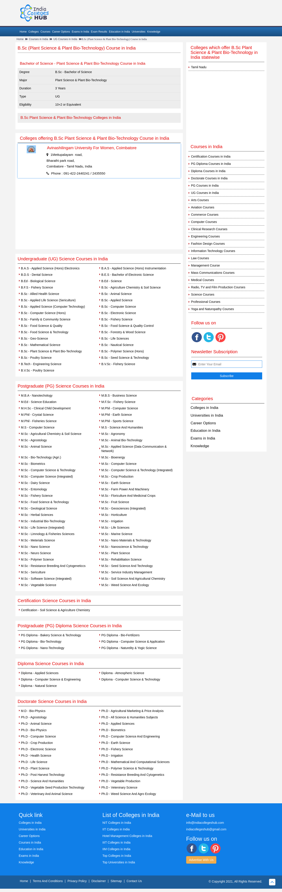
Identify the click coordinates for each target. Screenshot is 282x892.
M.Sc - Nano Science (35, 546)
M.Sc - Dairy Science (35, 483)
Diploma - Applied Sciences (39, 673)
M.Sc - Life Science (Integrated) (42, 527)
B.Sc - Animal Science (116, 294)
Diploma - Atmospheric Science (122, 673)
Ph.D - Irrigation (112, 755)
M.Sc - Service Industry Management (126, 572)
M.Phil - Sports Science (117, 421)
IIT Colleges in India (116, 829)
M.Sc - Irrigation (112, 521)
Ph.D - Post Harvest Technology (43, 774)
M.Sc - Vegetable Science (38, 585)
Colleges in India (204, 408)
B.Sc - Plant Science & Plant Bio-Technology (51, 351)
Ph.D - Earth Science (115, 743)
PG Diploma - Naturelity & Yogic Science (129, 648)
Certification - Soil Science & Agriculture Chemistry (55, 610)
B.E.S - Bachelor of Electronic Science (127, 274)
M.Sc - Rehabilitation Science (121, 559)
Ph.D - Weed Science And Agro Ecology (128, 794)
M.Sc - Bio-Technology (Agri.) (41, 457)
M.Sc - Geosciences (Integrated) (123, 508)
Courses (45, 31)
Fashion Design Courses (208, 243)
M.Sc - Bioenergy (113, 457)
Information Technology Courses (213, 251)
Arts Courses (200, 200)
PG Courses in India (205, 185)
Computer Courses (204, 222)
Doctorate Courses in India (209, 178)
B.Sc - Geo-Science (34, 338)
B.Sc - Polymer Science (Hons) (122, 351)
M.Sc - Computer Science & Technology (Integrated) (137, 470)
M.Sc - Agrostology (34, 440)
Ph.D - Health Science (36, 755)
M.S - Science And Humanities (122, 427)
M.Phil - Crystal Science (37, 414)
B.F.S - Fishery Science (37, 287)
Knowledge (153, 31)
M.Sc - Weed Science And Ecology (125, 585)
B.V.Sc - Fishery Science (118, 364)
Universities (138, 31)
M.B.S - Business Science (119, 395)
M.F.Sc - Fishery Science (118, 402)
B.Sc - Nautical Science (117, 345)
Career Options (61, 31)
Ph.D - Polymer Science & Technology (127, 768)
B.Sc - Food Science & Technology (44, 332)
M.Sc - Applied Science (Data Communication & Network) (134, 449)
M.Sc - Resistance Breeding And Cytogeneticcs (53, 566)
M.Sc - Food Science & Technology (45, 502)
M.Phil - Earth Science (116, 414)
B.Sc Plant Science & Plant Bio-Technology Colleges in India (70, 118)
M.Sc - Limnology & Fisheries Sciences (47, 534)
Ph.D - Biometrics (113, 730)
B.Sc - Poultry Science (36, 357)
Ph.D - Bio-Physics (34, 730)
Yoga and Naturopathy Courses (212, 309)
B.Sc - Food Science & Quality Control (127, 325)
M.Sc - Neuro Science (36, 553)
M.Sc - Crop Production (117, 476)
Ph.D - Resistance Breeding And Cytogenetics (132, 774)
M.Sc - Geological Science (39, 508)
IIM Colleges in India (116, 849)
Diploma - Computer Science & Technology (130, 679)
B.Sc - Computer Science (118, 306)
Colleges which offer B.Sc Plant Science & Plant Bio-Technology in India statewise (224, 52)
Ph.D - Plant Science (35, 768)
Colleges (33, 31)
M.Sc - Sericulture (33, 572)
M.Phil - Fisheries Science (39, 421)
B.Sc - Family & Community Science (45, 319)
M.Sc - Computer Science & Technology (48, 470)
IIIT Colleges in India (116, 842)
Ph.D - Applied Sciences (117, 723)
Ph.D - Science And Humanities (42, 781)
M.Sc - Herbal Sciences (37, 515)
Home (23, 31)
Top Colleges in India (116, 855)
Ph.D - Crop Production (37, 743)
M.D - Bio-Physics (33, 711)
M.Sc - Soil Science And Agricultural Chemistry (133, 578)
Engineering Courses (205, 236)
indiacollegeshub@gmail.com (206, 829)
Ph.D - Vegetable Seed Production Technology (52, 787)
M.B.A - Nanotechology (36, 395)
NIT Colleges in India (116, 822)
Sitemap (116, 881)
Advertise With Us (201, 860)
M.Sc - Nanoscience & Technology (124, 546)
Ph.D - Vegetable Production (120, 781)
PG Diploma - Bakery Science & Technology (51, 635)
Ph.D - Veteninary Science (119, 787)
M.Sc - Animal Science (36, 446)
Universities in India (207, 415)
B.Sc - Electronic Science (118, 313)
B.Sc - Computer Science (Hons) (43, 313)
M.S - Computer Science (38, 427)
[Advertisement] (99, 216)
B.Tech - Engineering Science (41, 364)
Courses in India (38, 39)
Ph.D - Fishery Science (117, 749)
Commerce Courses (204, 214)
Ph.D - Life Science (34, 762)
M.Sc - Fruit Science (115, 502)
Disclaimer (98, 881)
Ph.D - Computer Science (38, 736)
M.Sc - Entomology (34, 489)
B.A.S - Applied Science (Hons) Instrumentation (133, 268)
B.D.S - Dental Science (36, 274)
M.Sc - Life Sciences (115, 527)
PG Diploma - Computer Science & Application (133, 641)
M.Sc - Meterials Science (38, 540)
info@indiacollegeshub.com (205, 822)
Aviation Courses (202, 207)
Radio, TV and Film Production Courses (218, 287)
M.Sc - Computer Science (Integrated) (47, 476)
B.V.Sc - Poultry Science (37, 370)
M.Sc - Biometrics (33, 463)
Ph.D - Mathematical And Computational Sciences (135, 762)
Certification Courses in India (210, 156)
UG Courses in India (65, 39)
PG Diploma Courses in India (211, 164)
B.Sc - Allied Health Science (40, 294)
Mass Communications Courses (213, 272)
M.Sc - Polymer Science (37, 559)
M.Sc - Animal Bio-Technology (121, 440)
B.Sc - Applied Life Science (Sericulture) (48, 300)
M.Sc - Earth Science (115, 483)
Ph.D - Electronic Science (38, 749)
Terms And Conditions (48, 881)
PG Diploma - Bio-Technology (41, 641)
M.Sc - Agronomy (113, 434)
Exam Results (99, 31)
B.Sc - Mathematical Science (40, 345)
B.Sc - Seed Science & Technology (125, 357)
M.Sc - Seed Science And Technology (127, 566)
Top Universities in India (118, 862)
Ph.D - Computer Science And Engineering (130, 736)
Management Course (205, 265)
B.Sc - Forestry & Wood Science (123, 332)
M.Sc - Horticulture (114, 515)
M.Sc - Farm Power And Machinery (125, 489)
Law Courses (200, 258)
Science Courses (202, 294)
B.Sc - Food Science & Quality (41, 325)
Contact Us (134, 881)
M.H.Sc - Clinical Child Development (46, 408)
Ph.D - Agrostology (34, 717)
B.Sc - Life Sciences (115, 338)
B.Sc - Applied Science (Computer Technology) (53, 306)
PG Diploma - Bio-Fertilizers (120, 635)
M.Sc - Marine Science (116, 534)
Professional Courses (205, 301)
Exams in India (80, 31)
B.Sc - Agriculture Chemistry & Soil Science (131, 287)
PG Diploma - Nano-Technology (42, 648)
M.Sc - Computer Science (119, 463)
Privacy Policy (77, 881)
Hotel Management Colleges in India (127, 836)
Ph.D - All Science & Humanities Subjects (129, 717)
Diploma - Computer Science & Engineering (51, 679)
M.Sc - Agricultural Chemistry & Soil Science (51, 434)
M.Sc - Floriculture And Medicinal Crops (128, 495)
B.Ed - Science (111, 281)
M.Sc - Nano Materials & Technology (126, 540)
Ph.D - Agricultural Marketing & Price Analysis (132, 711)
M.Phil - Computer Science (119, 408)
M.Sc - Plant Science (115, 553)
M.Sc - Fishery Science (37, 495)
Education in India (119, 31)
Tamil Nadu (198, 67)
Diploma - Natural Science (39, 686)
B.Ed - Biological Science (38, 281)
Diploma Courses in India (208, 171)
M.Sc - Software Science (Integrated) (46, 578)
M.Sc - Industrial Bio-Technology (43, 521)
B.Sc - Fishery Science (117, 319)
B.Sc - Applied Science (117, 300)
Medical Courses (202, 280)
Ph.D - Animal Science (36, 723)
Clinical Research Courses (209, 229)
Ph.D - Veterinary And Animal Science (46, 794)
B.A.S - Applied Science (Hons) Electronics (50, 268)
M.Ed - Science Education (38, 402)
